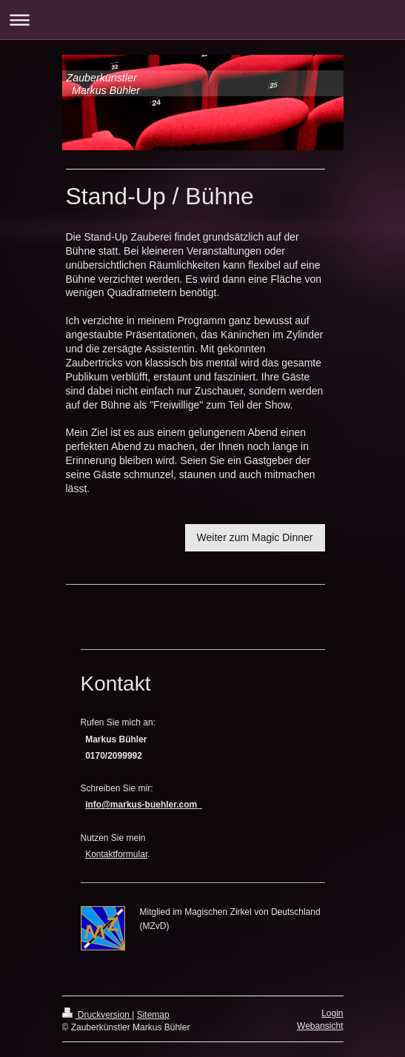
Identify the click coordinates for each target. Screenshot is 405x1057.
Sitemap (153, 1015)
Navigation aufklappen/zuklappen (202, 20)
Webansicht (320, 1026)
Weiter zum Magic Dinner (255, 537)
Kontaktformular (116, 854)
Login (332, 1013)
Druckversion (97, 1015)
